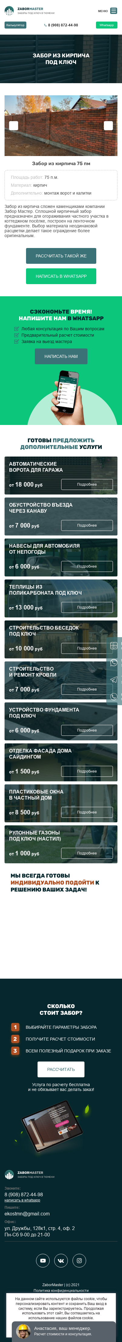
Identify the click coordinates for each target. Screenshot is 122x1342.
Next (108, 125)
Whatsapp (107, 25)
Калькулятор (15, 25)
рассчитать (61, 1069)
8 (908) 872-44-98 (24, 1194)
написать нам (61, 356)
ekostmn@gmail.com (27, 1213)
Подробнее (87, 484)
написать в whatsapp (22, 1200)
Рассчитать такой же (61, 255)
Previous (13, 125)
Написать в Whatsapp (61, 276)
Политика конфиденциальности (61, 1291)
